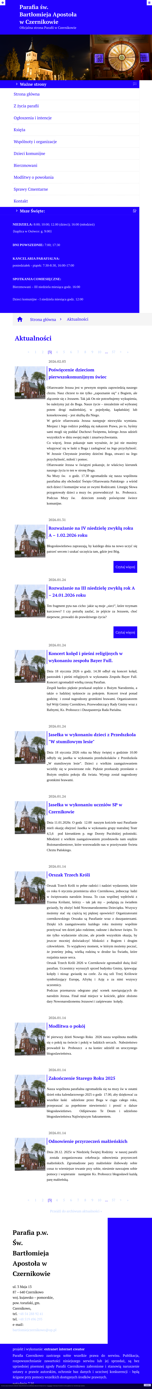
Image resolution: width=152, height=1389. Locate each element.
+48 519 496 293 (30, 1319)
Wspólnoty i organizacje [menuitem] (35, 141)
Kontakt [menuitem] (21, 201)
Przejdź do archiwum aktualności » (76, 1211)
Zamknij (147, 1385)
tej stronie (50, 1385)
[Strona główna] (20, 319)
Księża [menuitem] (19, 129)
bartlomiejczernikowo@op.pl (34, 1330)
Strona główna (46, 319)
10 (99, 352)
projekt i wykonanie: (49, 1349)
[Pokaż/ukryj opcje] (3, 3)
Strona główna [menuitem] (27, 94)
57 (113, 352)
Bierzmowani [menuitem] (25, 165)
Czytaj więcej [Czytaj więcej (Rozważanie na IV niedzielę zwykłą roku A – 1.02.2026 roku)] (125, 567)
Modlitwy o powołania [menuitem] (34, 177)
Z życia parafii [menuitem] (26, 106)
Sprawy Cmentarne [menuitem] (31, 189)
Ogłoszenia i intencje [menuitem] (33, 117)
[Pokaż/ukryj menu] (149, 3)
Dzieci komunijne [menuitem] (29, 153)
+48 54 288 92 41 (30, 1314)
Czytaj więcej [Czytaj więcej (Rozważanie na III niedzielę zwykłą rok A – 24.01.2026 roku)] (125, 632)
